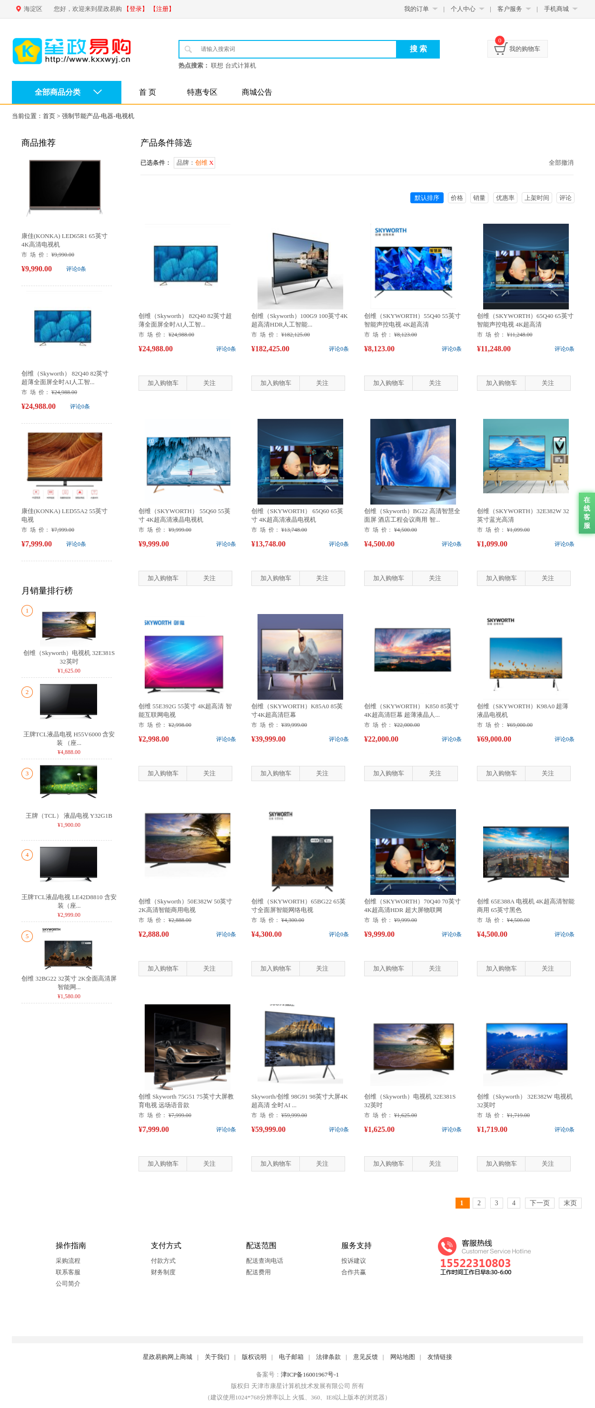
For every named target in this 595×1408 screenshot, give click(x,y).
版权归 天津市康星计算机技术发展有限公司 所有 (297, 1385)
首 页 (147, 92)
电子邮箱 (291, 1356)
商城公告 (257, 92)
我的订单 (416, 8)
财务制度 (163, 1272)
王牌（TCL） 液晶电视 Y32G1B (69, 815)
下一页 (540, 1203)
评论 (565, 197)
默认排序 (427, 197)
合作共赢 (353, 1272)
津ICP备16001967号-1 (310, 1374)
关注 (209, 383)
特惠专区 (202, 92)
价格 (457, 197)
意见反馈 (365, 1356)
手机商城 (556, 8)
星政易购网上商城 (167, 1356)
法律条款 (328, 1356)
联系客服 (68, 1272)
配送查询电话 (264, 1260)
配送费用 (258, 1272)
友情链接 (439, 1356)
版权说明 (254, 1356)
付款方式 (163, 1260)
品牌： (195, 162)
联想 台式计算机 (233, 65)
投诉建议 (353, 1260)
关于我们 (217, 1356)
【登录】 (135, 8)
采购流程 (68, 1260)
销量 (479, 197)
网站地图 (402, 1356)
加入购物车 (163, 383)
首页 (49, 115)
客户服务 (509, 8)
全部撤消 (561, 162)
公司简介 (68, 1283)
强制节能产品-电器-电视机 (98, 115)
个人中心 (463, 8)
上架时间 (537, 197)
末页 (570, 1203)
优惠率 (505, 197)
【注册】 (162, 8)
